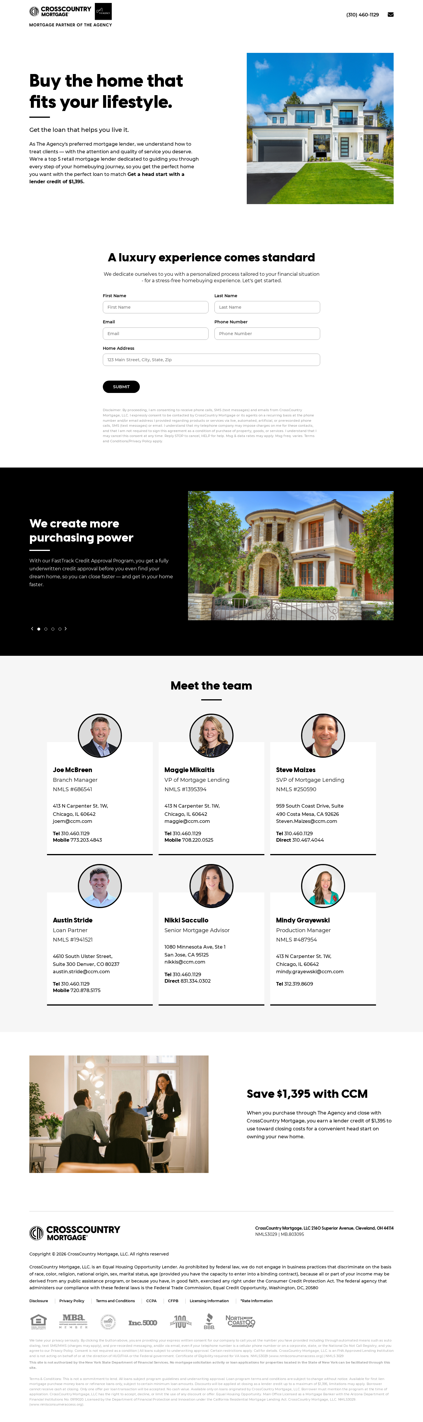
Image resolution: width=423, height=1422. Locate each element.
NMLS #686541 (72, 789)
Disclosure (38, 1301)
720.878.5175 (76, 991)
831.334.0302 (187, 981)
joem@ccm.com (72, 821)
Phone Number (231, 322)
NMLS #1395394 (185, 789)
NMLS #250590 (296, 789)
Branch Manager (75, 780)
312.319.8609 (294, 984)
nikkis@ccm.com (184, 962)
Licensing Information (210, 1301)
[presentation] (32, 627)
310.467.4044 (300, 840)
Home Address (118, 348)
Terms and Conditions (115, 1301)
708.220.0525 (188, 840)
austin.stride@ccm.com (81, 971)
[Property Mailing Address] (211, 360)
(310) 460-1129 (362, 15)
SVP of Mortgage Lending (310, 780)
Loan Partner (70, 930)
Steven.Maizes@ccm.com (306, 821)
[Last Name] (267, 307)
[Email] (156, 333)
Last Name (225, 295)
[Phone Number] (267, 333)
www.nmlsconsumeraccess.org (296, 1356)
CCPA (152, 1301)
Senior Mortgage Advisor (197, 930)
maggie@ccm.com (187, 821)
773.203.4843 (77, 840)
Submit (121, 386)
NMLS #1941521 (73, 940)
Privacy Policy (72, 1301)
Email (109, 322)
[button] (38, 629)
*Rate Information (258, 1301)
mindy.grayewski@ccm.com (310, 971)
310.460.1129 (71, 833)
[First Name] (156, 307)
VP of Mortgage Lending (196, 780)
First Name (114, 295)
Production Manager (303, 930)
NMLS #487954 (296, 940)
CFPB (174, 1301)
